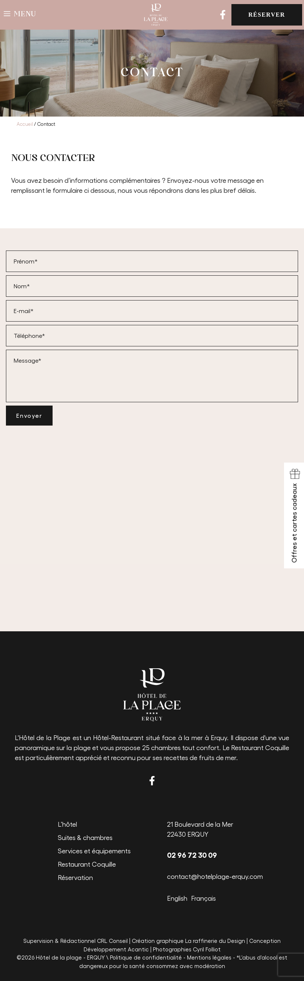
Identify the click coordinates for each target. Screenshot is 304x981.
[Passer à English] (179, 897)
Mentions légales (209, 957)
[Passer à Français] (205, 897)
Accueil (25, 124)
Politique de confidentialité (146, 957)
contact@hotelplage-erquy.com (215, 876)
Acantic (138, 949)
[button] (20, 15)
